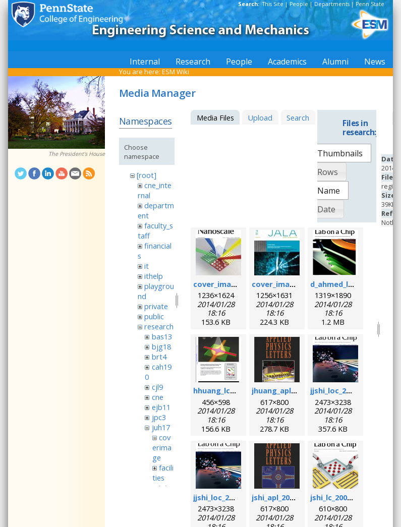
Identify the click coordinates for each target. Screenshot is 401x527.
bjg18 (161, 346)
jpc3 (159, 417)
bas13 (162, 336)
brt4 (159, 357)
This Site (272, 4)
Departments (332, 4)
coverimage (161, 447)
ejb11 (161, 407)
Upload (260, 117)
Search (298, 117)
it (146, 266)
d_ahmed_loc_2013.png (351, 284)
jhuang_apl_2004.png (289, 390)
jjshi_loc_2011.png (225, 497)
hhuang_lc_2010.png (229, 390)
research (159, 326)
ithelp (153, 276)
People (299, 4)
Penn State (370, 4)
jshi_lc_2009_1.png (342, 497)
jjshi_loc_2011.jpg (341, 390)
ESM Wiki (175, 71)
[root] (146, 175)
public (154, 316)
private (156, 306)
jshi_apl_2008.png (283, 497)
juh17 (161, 427)
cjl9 (157, 387)
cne (157, 397)
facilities (163, 472)
